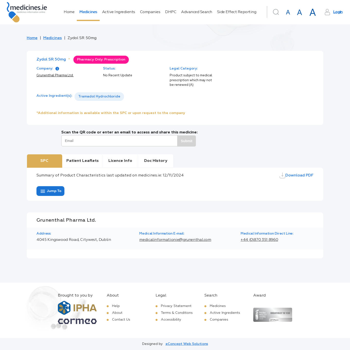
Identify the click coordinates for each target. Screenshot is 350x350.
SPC (44, 161)
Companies (150, 12)
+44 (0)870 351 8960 (259, 240)
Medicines (88, 12)
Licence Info (120, 161)
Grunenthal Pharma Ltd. (55, 75)
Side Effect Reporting (236, 12)
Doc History (155, 161)
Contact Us (121, 319)
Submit (186, 141)
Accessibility (171, 319)
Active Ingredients (118, 12)
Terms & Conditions (177, 313)
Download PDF (297, 175)
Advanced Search (196, 12)
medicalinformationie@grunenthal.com (175, 240)
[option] (99, 96)
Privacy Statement (176, 306)
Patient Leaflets (82, 161)
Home (69, 12)
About (117, 313)
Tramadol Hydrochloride (99, 96)
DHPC (170, 12)
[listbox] (99, 96)
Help (116, 306)
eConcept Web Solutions (187, 344)
